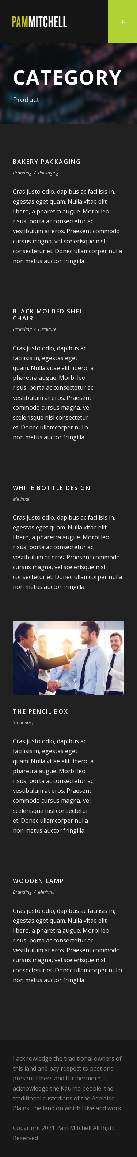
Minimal (21, 498)
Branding (22, 172)
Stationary (23, 722)
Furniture (47, 329)
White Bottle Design (52, 488)
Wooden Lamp (38, 881)
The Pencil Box (40, 711)
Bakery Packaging (47, 162)
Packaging (48, 172)
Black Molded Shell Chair (50, 314)
